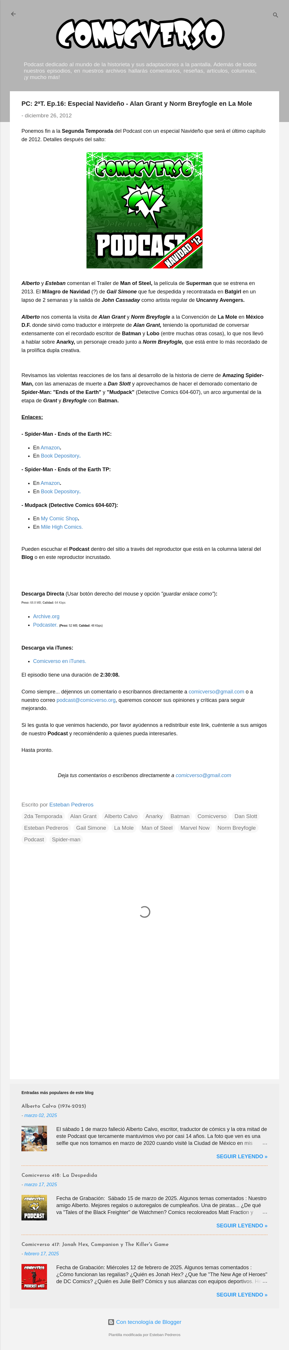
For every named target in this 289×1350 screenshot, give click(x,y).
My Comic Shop (59, 518)
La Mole (124, 828)
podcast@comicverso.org (86, 700)
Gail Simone (91, 828)
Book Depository (61, 456)
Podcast (34, 839)
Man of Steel (157, 828)
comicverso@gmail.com (216, 692)
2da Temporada (43, 816)
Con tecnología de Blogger (144, 1322)
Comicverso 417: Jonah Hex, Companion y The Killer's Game (95, 1244)
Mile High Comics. (62, 527)
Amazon (50, 448)
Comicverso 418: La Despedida (59, 1175)
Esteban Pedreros (46, 828)
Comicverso (212, 816)
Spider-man (66, 839)
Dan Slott (245, 816)
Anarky (153, 816)
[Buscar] (275, 16)
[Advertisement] (144, 1025)
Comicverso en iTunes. (59, 661)
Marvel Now (194, 828)
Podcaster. (45, 625)
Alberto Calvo (121, 816)
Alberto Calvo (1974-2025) (53, 1106)
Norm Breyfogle (237, 828)
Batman (180, 816)
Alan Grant (83, 816)
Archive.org (46, 616)
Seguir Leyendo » (242, 1156)
